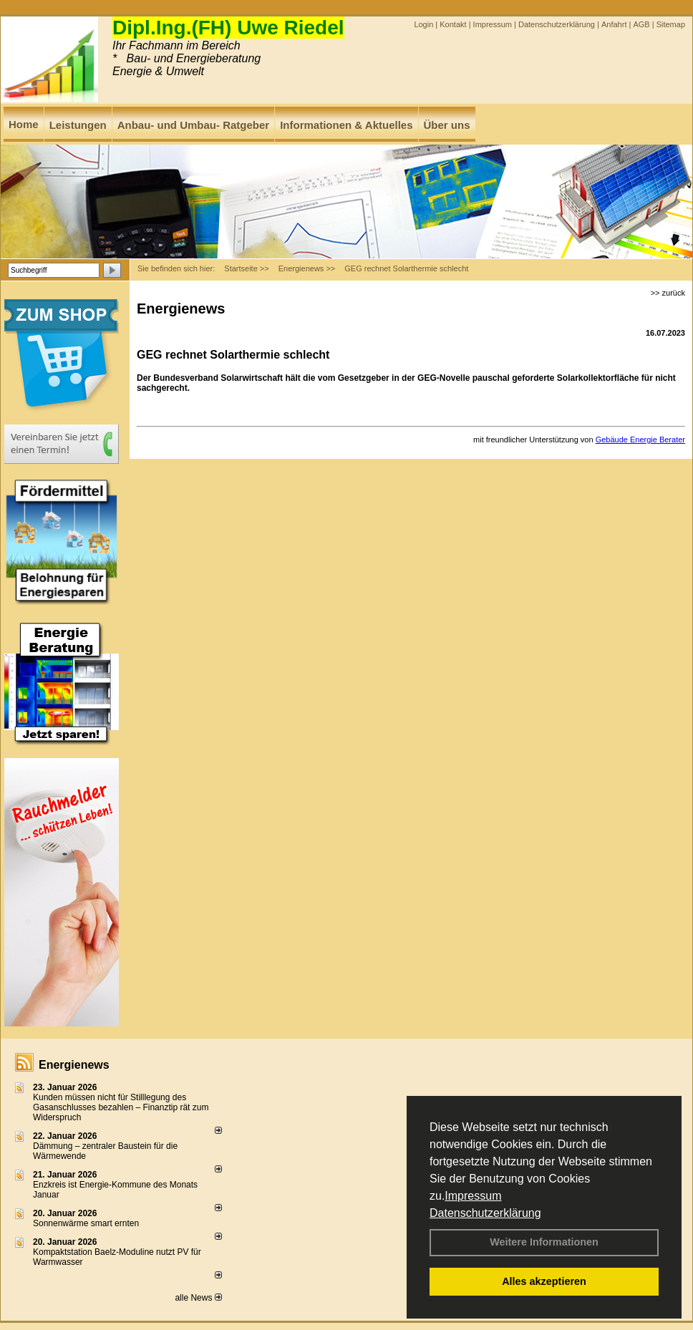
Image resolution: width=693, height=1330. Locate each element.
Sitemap (670, 24)
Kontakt (453, 24)
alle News (198, 1298)
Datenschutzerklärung (485, 1213)
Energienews (74, 1065)
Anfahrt (613, 24)
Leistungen (78, 125)
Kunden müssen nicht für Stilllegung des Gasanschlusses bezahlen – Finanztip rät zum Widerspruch (120, 1107)
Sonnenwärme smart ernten (86, 1223)
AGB (641, 24)
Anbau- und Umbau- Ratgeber (193, 125)
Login (423, 24)
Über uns (447, 125)
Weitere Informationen (544, 1242)
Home (24, 124)
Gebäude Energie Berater (640, 439)
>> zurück (668, 292)
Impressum (473, 1196)
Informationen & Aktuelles (346, 125)
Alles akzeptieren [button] (544, 1281)
